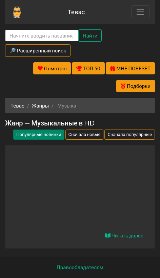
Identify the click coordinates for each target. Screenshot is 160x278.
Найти (90, 35)
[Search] (41, 35)
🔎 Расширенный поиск (37, 50)
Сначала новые (84, 134)
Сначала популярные (129, 134)
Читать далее (124, 235)
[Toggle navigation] (140, 11)
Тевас (76, 12)
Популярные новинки (38, 134)
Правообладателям (80, 267)
